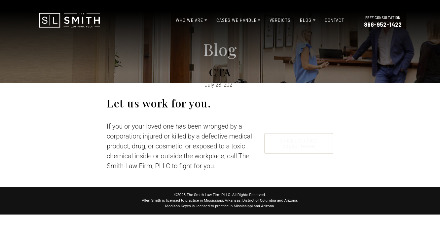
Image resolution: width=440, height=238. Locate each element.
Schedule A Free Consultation (298, 143)
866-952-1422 (383, 24)
